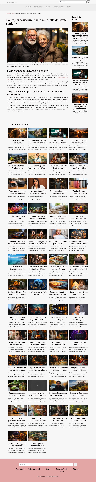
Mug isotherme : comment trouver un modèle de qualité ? (78, 193)
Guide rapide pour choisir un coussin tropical (78, 420)
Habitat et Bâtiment (48, 478)
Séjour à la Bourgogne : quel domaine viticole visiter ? (79, 395)
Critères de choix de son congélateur (58, 268)
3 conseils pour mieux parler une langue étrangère (17, 370)
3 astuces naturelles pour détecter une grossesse (17, 344)
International (38, 7)
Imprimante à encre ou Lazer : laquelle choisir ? (17, 193)
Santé (48, 7)
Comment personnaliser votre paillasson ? (78, 218)
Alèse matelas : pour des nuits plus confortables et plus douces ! (58, 219)
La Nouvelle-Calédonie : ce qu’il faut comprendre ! (17, 269)
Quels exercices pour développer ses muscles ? (58, 193)
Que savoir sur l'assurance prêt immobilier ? (58, 344)
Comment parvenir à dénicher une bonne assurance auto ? (37, 344)
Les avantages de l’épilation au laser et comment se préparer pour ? (38, 194)
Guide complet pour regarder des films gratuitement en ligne (38, 319)
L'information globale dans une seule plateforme (38, 294)
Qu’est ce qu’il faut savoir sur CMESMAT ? (17, 218)
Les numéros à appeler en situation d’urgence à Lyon (17, 445)
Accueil (8, 13)
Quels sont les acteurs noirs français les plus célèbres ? (58, 395)
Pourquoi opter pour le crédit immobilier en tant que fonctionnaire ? (37, 244)
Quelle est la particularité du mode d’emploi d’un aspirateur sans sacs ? (17, 421)
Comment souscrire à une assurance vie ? (38, 217)
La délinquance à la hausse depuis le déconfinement (80, 106)
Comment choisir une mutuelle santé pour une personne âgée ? (38, 269)
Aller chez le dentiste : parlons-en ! (58, 242)
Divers (69, 7)
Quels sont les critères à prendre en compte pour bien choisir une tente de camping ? (17, 295)
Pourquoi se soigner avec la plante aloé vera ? (17, 395)
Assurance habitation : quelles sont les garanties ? (79, 168)
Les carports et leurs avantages (58, 318)
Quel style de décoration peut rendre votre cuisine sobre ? (37, 446)
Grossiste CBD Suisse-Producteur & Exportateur (17, 168)
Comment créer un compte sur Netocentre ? (78, 344)
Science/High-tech (58, 7)
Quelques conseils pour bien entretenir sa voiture (37, 370)
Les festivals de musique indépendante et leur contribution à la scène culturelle (80, 35)
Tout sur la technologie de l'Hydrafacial (79, 319)
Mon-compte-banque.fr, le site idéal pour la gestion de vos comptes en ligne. (80, 83)
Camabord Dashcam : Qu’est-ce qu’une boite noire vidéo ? (17, 243)
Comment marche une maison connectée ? (78, 242)
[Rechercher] (72, 1)
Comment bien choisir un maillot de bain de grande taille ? (78, 269)
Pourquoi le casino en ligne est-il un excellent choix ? (79, 370)
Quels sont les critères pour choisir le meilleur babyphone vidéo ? (79, 295)
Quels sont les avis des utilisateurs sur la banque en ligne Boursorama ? (58, 169)
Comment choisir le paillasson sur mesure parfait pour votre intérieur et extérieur (58, 295)
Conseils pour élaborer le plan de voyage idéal (58, 370)
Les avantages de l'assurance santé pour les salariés (37, 168)
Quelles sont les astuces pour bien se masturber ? (37, 395)
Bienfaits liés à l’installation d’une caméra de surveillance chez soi (38, 421)
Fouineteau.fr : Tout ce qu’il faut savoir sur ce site (80, 59)
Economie (28, 7)
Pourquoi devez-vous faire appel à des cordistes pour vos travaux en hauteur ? (17, 320)
